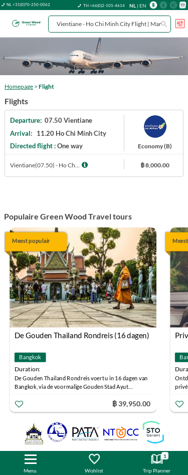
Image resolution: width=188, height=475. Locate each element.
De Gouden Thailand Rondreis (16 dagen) (82, 335)
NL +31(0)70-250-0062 (28, 4)
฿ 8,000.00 (154, 165)
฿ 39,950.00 (131, 403)
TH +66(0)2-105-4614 (104, 5)
